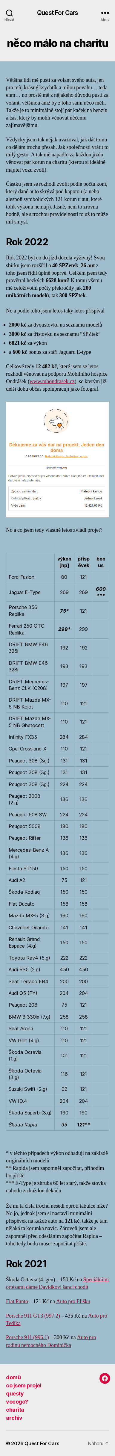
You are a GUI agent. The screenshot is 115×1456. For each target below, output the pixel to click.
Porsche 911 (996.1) (27, 1337)
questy (15, 1393)
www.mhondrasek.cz (52, 381)
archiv (14, 1418)
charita (15, 1410)
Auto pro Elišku (73, 1301)
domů (13, 1377)
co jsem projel (23, 1385)
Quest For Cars (57, 13)
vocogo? (17, 1401)
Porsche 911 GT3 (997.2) (33, 1315)
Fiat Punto (17, 1301)
